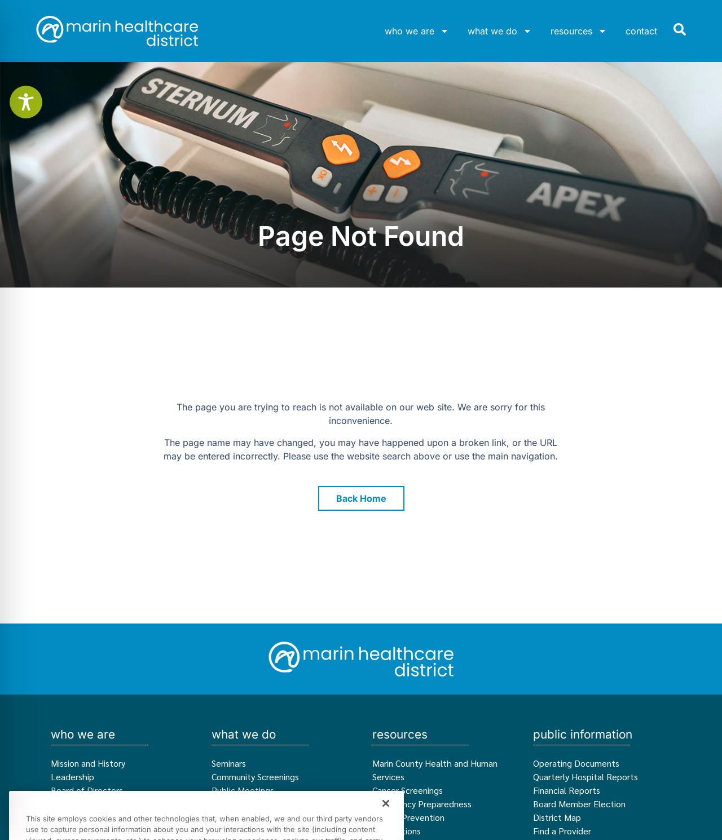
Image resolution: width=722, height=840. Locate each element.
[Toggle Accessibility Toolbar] (25, 102)
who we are (417, 31)
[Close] (385, 820)
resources (579, 31)
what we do (500, 31)
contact (641, 31)
